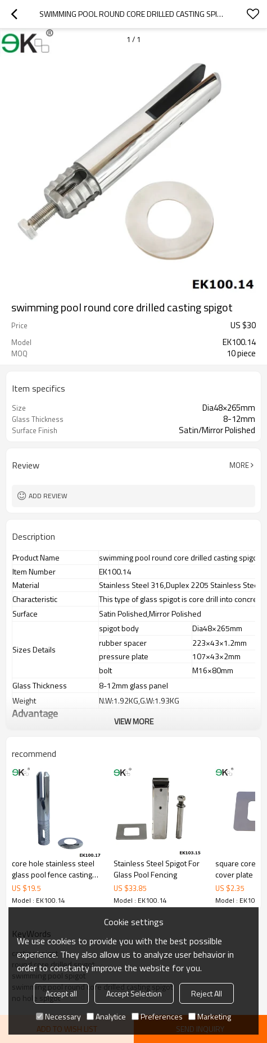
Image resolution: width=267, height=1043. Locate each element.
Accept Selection (134, 993)
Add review (48, 495)
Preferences (157, 1016)
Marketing (209, 1016)
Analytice (106, 1016)
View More (133, 721)
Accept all (61, 993)
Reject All (206, 993)
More (239, 465)
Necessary (58, 1016)
